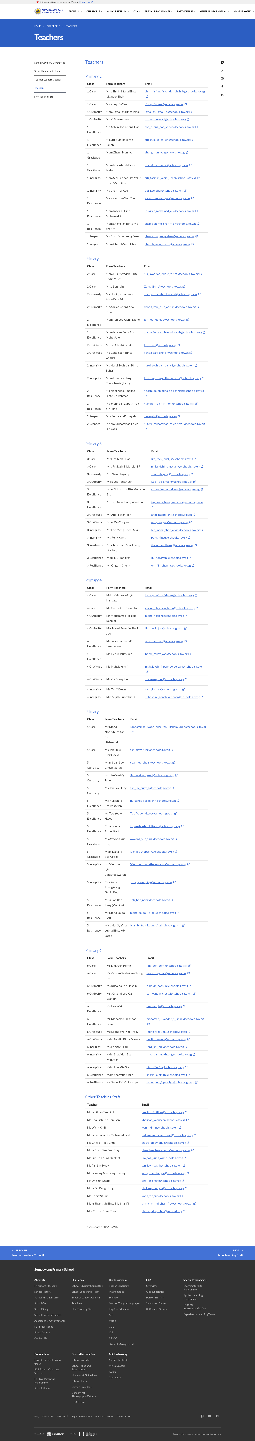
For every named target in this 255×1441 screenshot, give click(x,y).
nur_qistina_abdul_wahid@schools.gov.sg (170, 294)
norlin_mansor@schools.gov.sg (166, 1039)
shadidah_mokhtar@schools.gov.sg (169, 1054)
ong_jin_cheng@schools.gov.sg (171, 565)
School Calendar (81, 1360)
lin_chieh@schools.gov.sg (160, 345)
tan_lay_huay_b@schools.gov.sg (150, 788)
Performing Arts (155, 1297)
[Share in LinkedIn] (221, 93)
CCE (111, 1326)
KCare (112, 1371)
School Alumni (42, 1388)
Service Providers (82, 1386)
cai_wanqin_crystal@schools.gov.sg (169, 993)
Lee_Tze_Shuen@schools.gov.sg (171, 481)
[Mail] (221, 76)
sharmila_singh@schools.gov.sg (167, 1074)
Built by (86, 1434)
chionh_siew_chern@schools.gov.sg (168, 244)
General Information (213, 11)
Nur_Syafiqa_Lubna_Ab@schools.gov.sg (155, 925)
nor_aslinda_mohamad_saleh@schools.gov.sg (173, 332)
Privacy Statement (104, 1416)
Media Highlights (118, 1360)
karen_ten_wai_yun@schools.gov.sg (168, 198)
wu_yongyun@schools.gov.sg (169, 522)
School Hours (79, 1381)
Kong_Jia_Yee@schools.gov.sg (164, 104)
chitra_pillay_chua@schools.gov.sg (164, 1142)
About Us (74, 11)
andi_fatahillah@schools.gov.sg (171, 514)
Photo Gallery (42, 1332)
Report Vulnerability (82, 1416)
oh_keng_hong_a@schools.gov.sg (163, 1188)
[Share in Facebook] (221, 84)
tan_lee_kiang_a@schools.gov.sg (165, 319)
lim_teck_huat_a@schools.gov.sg (172, 459)
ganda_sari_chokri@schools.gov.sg (166, 352)
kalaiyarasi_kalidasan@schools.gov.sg (169, 595)
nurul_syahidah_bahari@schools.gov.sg (169, 365)
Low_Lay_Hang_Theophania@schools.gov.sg (172, 378)
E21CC (113, 1338)
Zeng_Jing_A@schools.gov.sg (163, 286)
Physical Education (119, 1309)
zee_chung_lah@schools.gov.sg (167, 973)
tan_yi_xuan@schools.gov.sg (163, 689)
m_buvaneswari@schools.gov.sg (165, 119)
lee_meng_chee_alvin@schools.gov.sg (175, 530)
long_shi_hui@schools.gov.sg (165, 1046)
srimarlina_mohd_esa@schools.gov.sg (175, 489)
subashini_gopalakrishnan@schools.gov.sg (172, 697)
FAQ (36, 1416)
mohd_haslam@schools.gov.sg (164, 615)
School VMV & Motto (46, 1297)
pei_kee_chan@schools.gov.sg (164, 190)
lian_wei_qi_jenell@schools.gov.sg (152, 775)
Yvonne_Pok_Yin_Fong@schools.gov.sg (169, 403)
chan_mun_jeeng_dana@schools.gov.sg (170, 236)
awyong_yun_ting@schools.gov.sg (152, 839)
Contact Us (40, 1338)
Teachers (39, 88)
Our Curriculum (116, 11)
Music (112, 1320)
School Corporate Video (47, 1315)
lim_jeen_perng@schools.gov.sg (167, 965)
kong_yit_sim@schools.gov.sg (161, 1196)
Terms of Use (123, 1416)
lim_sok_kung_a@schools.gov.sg (162, 1158)
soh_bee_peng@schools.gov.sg (150, 900)
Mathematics (116, 1291)
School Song (41, 1309)
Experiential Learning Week (199, 1314)
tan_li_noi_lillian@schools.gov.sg (163, 1112)
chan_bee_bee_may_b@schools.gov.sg (166, 1150)
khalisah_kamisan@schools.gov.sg (163, 1120)
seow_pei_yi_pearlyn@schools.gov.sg (170, 1082)
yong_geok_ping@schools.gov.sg (151, 882)
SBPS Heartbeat (43, 1326)
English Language (119, 1285)
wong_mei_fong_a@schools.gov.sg (164, 1173)
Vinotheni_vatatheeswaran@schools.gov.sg (158, 864)
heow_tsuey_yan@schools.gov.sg (166, 653)
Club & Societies (155, 1291)
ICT (111, 1332)
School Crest (41, 1303)
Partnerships (185, 11)
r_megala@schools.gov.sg (160, 416)
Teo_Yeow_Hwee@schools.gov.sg (151, 813)
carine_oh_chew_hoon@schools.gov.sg (170, 608)
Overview (151, 1285)
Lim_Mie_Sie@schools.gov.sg (165, 1067)
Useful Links (78, 1402)
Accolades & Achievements (49, 1320)
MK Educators (117, 1365)
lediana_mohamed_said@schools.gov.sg (167, 1135)
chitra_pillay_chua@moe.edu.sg (162, 1211)
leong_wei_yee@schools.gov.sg (167, 1031)
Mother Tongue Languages (124, 1303)
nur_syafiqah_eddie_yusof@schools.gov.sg (171, 273)
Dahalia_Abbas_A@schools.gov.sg (152, 851)
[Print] (221, 62)
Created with (51, 1434)
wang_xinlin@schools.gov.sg (160, 1127)
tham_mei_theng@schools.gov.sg (172, 545)
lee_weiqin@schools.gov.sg (164, 1006)
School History (42, 1291)
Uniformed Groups (156, 1309)
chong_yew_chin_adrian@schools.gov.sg (170, 307)
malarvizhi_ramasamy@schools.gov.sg (175, 466)
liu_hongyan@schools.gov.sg (169, 557)
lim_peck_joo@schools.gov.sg (164, 628)
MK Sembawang (242, 11)
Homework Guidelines (84, 1375)
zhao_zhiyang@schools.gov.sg (170, 474)
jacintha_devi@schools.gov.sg (164, 641)
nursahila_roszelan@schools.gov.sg (153, 800)
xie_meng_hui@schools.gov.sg (164, 679)
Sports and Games (156, 1303)
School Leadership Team (47, 71)
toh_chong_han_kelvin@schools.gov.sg (170, 127)
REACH (61, 1416)
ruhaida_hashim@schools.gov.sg (167, 985)
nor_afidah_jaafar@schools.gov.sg (166, 165)
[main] (127, 639)
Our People (93, 11)
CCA (135, 11)
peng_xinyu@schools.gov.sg (169, 537)
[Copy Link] (221, 70)
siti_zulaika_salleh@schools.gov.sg (167, 139)
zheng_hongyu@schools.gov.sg (165, 152)
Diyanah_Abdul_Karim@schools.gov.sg (155, 826)
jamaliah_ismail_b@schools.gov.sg (167, 111)
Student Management (121, 1344)
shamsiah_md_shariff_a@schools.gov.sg (170, 223)
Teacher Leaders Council (47, 79)
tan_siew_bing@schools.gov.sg (150, 749)
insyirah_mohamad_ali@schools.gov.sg (170, 211)
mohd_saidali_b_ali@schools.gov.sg (153, 912)
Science (113, 1297)
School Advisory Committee (49, 62)
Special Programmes (157, 11)
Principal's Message (45, 1285)
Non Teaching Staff (44, 96)
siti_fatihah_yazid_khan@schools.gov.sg (170, 178)
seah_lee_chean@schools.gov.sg (151, 762)
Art (111, 1315)
